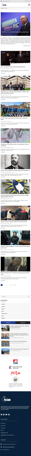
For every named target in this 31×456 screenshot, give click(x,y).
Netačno (3, 318)
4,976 (11, 285)
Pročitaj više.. (3, 73)
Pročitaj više (26, 45)
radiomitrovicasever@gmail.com (9, 446)
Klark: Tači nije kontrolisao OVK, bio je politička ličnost (13, 67)
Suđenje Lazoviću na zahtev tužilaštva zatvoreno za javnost (14, 221)
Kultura (3, 308)
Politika (3, 304)
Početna (3, 8)
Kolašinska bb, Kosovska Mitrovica (9, 444)
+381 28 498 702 (6, 449)
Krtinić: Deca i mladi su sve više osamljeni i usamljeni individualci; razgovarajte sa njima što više (19, 335)
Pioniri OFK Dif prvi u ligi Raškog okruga (18, 341)
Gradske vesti (4, 313)
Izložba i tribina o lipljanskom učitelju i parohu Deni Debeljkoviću (15, 170)
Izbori (2, 315)
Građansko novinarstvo (7, 435)
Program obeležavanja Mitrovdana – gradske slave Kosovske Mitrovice (19, 326)
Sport (2, 311)
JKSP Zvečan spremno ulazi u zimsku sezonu (19, 349)
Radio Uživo (28, 1)
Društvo (3, 306)
